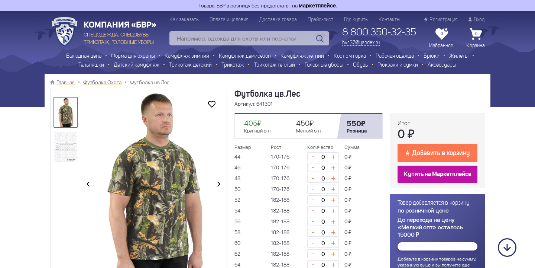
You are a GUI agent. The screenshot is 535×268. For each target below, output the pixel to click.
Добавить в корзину (437, 152)
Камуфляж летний (302, 56)
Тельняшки (91, 65)
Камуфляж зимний (187, 56)
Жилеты (458, 56)
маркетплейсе (317, 6)
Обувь (360, 65)
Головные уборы (324, 65)
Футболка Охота (102, 82)
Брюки (432, 56)
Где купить (356, 19)
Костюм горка (350, 56)
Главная (65, 82)
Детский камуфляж (136, 65)
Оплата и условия (229, 19)
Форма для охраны (133, 56)
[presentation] (88, 184)
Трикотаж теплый (274, 65)
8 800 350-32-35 (379, 32)
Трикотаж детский (190, 65)
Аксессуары (442, 65)
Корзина (475, 38)
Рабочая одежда (395, 56)
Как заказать (184, 19)
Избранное (441, 38)
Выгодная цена (83, 56)
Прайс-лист (320, 19)
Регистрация (441, 19)
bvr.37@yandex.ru (361, 42)
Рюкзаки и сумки (397, 65)
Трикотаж (232, 65)
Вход (476, 19)
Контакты (389, 19)
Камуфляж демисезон (245, 56)
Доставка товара (278, 19)
